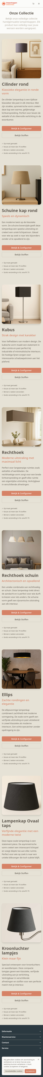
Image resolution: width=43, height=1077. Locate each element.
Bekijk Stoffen (21, 135)
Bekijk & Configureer (21, 128)
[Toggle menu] (39, 3)
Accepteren (30, 1071)
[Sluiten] (38, 1059)
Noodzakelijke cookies (13, 1071)
